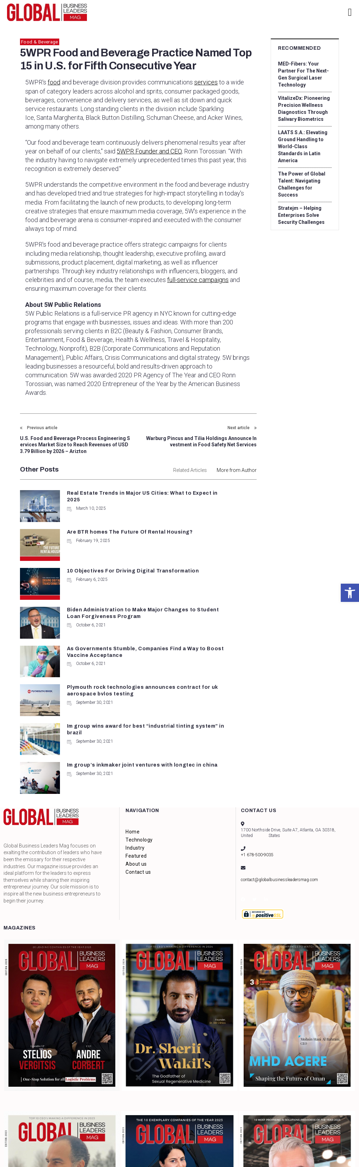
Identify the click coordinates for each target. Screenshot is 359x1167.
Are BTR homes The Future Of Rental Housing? (215, 500)
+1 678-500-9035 (257, 739)
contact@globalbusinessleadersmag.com (279, 764)
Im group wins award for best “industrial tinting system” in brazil (98, 628)
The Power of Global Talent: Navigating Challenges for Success (301, 184)
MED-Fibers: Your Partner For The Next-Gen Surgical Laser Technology (303, 74)
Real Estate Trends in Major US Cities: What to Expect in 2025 (98, 500)
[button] (350, 593)
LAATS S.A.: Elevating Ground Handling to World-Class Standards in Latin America (304, 146)
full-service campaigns (198, 279)
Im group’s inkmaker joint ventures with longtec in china (216, 628)
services (206, 82)
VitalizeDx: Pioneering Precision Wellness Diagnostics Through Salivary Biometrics (304, 108)
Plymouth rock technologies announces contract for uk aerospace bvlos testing (222, 587)
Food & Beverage (39, 41)
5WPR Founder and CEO (149, 151)
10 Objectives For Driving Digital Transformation (90, 538)
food (54, 82)
